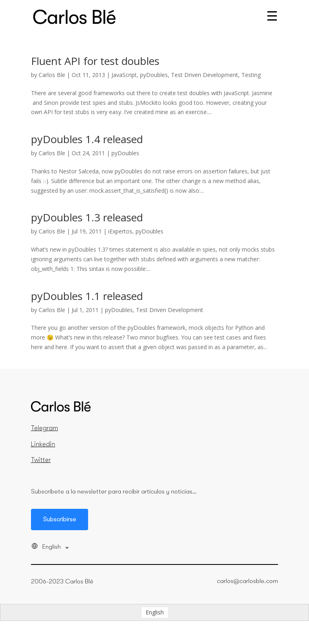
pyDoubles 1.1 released (87, 296)
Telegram (44, 428)
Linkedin (43, 444)
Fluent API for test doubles (95, 61)
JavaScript (124, 75)
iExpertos (120, 231)
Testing (251, 75)
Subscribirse (59, 519)
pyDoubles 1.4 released (87, 139)
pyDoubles (154, 75)
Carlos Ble (52, 75)
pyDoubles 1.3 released (87, 217)
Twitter (41, 460)
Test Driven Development (204, 75)
